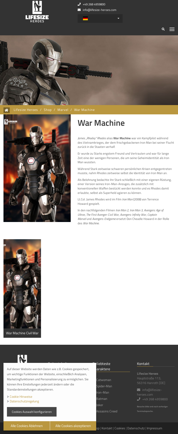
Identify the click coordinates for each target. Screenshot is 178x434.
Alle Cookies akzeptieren (73, 425)
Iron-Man (102, 392)
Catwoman (103, 379)
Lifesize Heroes (26, 109)
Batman (101, 398)
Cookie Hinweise (21, 396)
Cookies (119, 428)
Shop (48, 109)
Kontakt (107, 428)
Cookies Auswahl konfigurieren (32, 411)
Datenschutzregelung (24, 401)
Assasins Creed (106, 411)
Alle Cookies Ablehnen (27, 425)
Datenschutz (136, 428)
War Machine (84, 109)
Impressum (154, 428)
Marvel (62, 109)
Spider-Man (104, 386)
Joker (99, 404)
